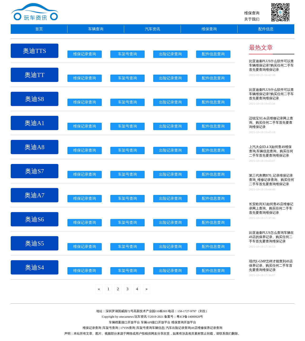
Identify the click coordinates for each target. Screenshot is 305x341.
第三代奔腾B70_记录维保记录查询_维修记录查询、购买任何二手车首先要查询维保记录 (271, 180)
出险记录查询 (170, 54)
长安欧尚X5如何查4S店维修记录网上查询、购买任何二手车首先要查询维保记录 (271, 208)
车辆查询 (95, 29)
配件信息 (266, 29)
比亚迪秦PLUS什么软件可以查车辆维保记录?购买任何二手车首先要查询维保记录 (271, 65)
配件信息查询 (213, 54)
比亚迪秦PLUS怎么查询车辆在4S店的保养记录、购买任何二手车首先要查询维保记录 (271, 237)
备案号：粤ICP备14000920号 (183, 316)
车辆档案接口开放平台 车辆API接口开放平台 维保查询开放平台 (152, 322)
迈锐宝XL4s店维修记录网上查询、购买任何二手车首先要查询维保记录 (271, 123)
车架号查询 (127, 54)
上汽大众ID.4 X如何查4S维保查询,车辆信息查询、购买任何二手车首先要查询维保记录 (271, 151)
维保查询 (251, 13)
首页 (39, 29)
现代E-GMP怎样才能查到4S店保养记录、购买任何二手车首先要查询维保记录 (271, 266)
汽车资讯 (152, 29)
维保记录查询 (84, 54)
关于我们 (251, 19)
